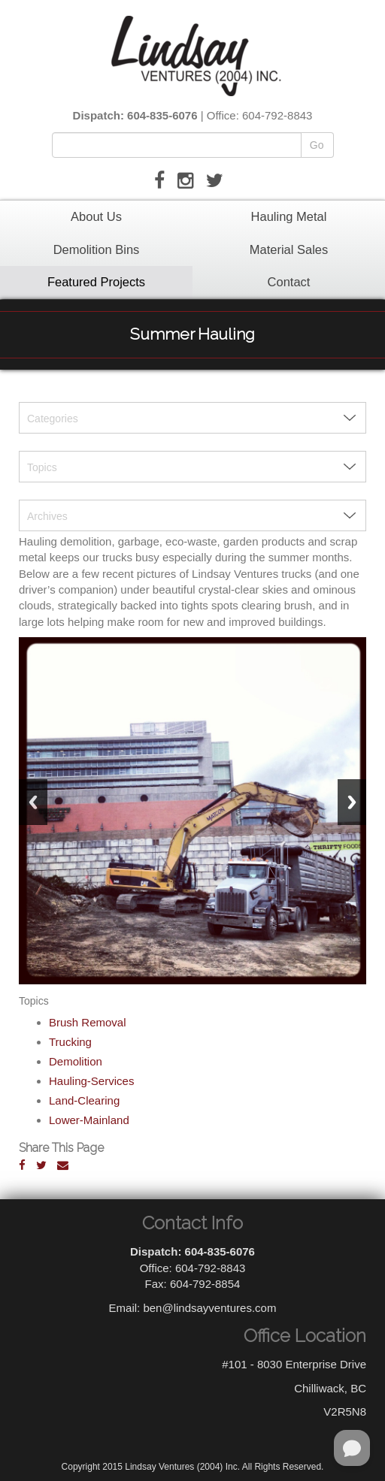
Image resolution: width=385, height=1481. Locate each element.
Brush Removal (87, 1022)
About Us (96, 216)
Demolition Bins (96, 249)
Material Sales (289, 249)
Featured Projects (96, 282)
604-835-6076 (162, 115)
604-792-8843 (277, 115)
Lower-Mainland (89, 1120)
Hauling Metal (289, 216)
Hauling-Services (91, 1080)
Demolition (75, 1061)
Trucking (70, 1041)
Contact (289, 282)
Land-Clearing (84, 1100)
